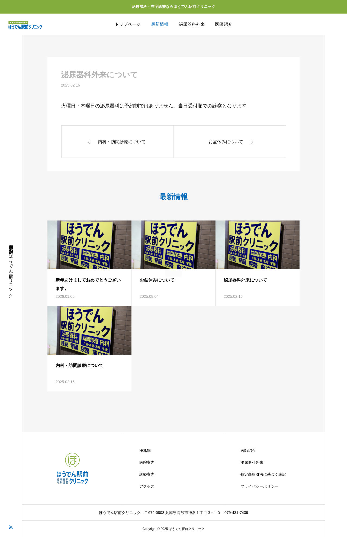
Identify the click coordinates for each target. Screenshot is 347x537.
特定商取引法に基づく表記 (263, 474)
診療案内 (147, 474)
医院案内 (147, 462)
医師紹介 (223, 24)
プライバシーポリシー (259, 486)
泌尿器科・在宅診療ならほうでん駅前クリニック (173, 6)
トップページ (128, 24)
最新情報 (159, 24)
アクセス (147, 486)
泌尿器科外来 (192, 24)
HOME (145, 450)
